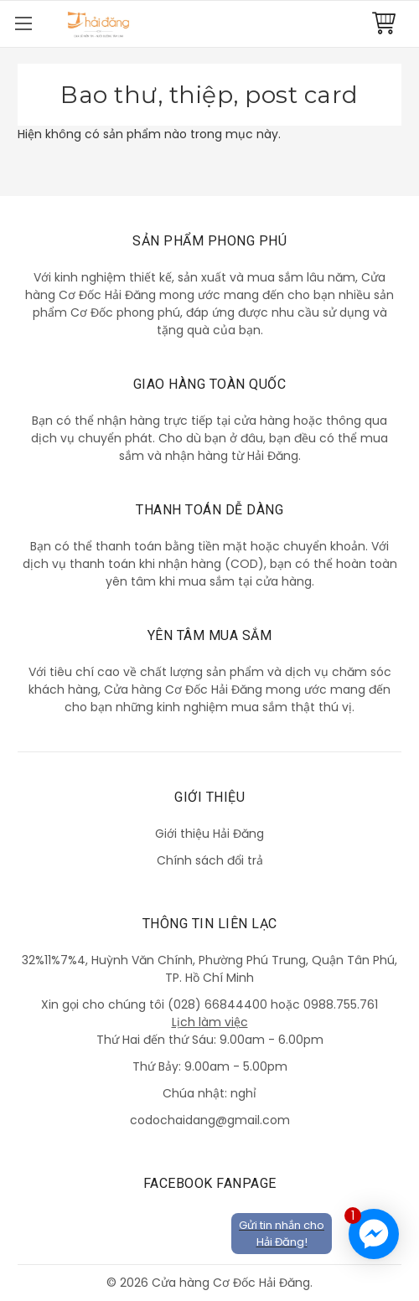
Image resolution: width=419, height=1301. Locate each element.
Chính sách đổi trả (210, 860)
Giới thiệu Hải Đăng (209, 833)
